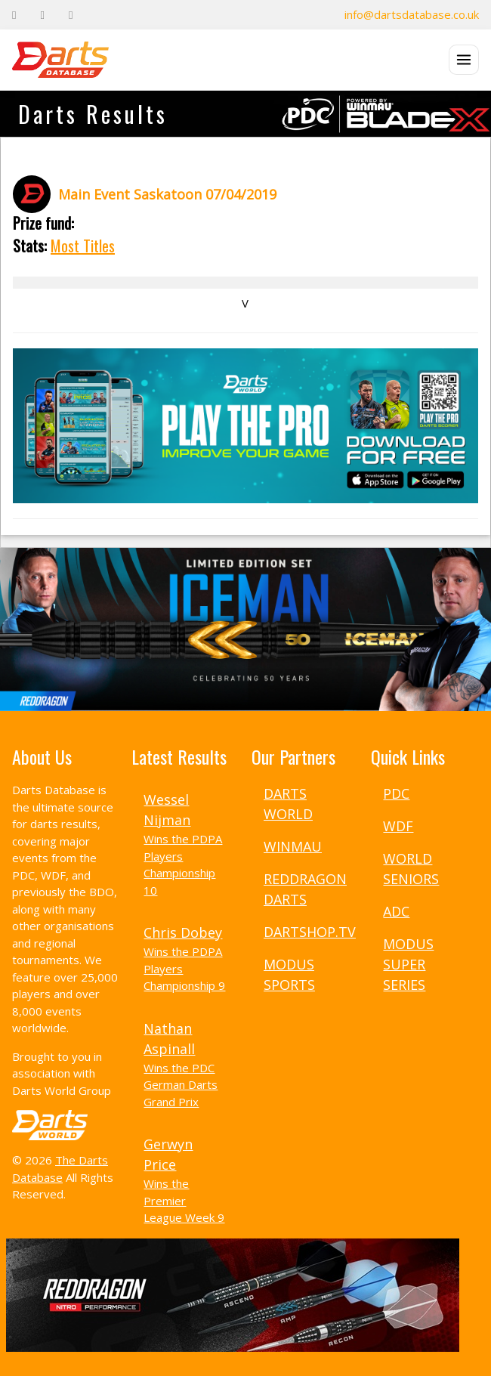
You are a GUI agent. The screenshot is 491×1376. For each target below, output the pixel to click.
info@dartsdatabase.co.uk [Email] (411, 14)
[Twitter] (42, 14)
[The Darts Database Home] (60, 59)
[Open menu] (464, 60)
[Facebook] (14, 14)
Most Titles (83, 245)
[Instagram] (71, 14)
